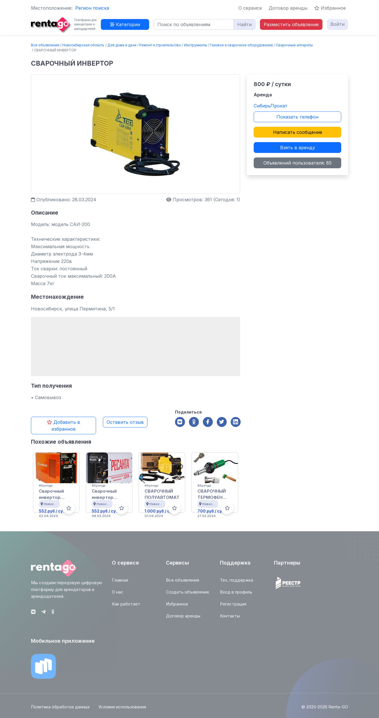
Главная (120, 583)
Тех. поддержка (236, 583)
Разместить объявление (291, 24)
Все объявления (45, 45)
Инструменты (195, 45)
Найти (244, 24)
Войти (337, 24)
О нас (117, 594)
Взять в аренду (297, 147)
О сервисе (250, 8)
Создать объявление (187, 594)
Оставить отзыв (125, 422)
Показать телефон (297, 117)
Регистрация (233, 606)
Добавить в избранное (63, 425)
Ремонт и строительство (160, 45)
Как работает (126, 606)
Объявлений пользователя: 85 (297, 163)
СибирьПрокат (271, 106)
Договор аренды (288, 8)
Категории (125, 24)
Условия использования (122, 710)
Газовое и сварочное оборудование (241, 45)
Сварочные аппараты (294, 45)
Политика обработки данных (60, 710)
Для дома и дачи (121, 45)
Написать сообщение (297, 132)
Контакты (230, 618)
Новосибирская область (83, 45)
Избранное (330, 8)
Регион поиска (92, 8)
